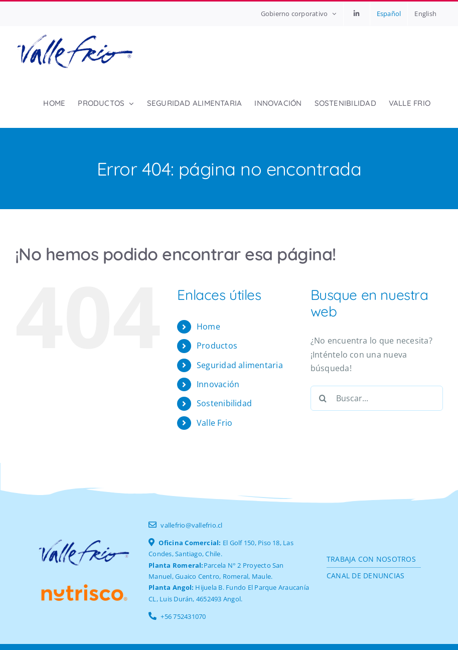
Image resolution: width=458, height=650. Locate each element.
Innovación (218, 384)
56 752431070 (185, 616)
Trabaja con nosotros (371, 559)
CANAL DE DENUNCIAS (365, 575)
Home (208, 326)
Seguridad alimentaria (240, 365)
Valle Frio (214, 422)
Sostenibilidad (224, 403)
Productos (217, 345)
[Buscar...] (377, 398)
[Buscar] (323, 398)
